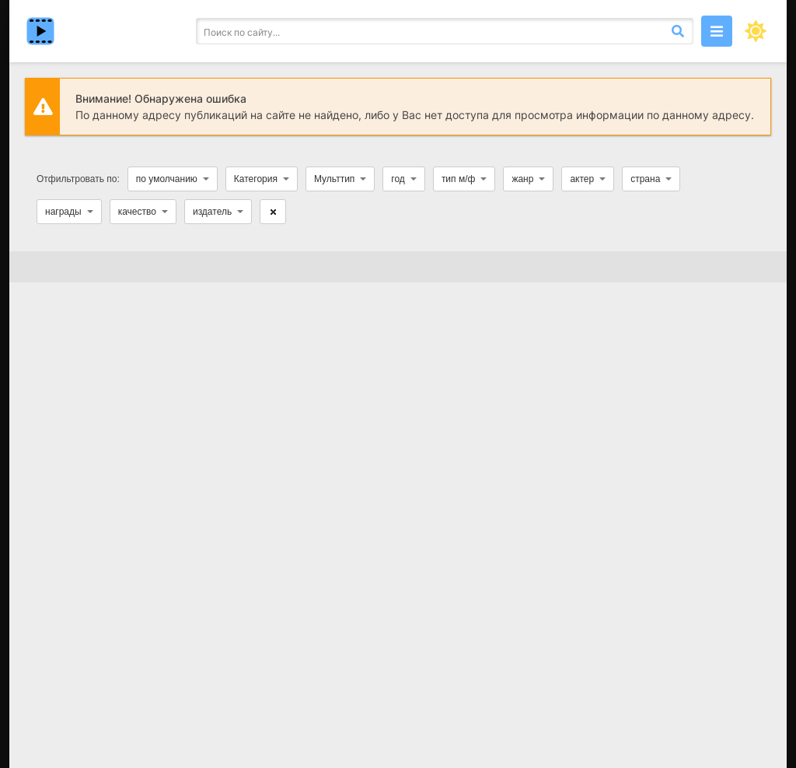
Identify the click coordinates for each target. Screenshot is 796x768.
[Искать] (677, 31)
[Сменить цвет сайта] (755, 31)
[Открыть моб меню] (716, 31)
